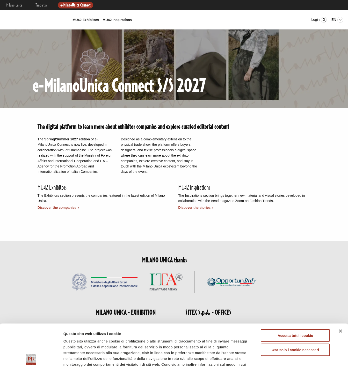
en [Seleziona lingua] (337, 20)
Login (318, 20)
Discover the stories (195, 208)
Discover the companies (57, 208)
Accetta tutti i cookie (295, 294)
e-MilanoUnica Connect (75, 5)
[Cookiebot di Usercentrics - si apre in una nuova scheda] (31, 359)
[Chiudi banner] (340, 290)
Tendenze (41, 5)
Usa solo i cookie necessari (295, 308)
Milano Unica (14, 5)
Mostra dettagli (254, 359)
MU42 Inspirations (117, 20)
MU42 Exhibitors (85, 20)
